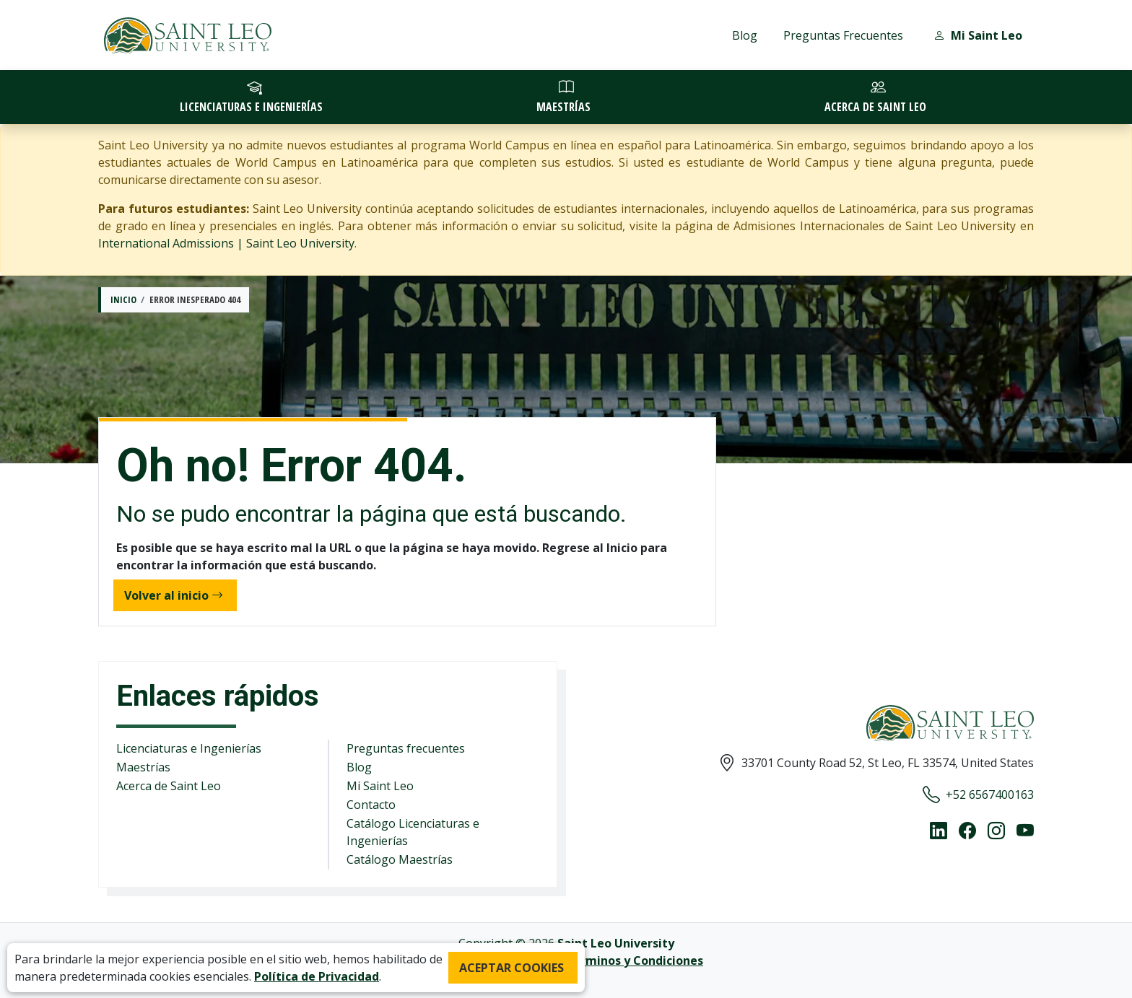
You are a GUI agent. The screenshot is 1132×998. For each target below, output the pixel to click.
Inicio (123, 299)
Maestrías (143, 767)
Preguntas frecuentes (406, 748)
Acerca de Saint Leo (168, 786)
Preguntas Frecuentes (843, 35)
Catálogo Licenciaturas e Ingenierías (413, 832)
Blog (744, 35)
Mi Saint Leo (380, 786)
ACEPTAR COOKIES (511, 968)
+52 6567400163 (978, 794)
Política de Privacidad (316, 976)
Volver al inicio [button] (173, 595)
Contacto (371, 805)
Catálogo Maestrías (400, 859)
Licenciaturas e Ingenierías (188, 748)
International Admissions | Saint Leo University (226, 243)
